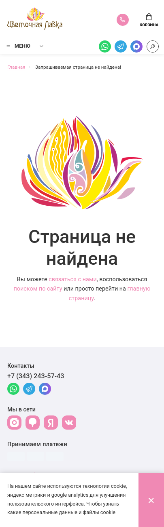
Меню (18, 46)
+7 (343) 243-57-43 (35, 376)
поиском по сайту (37, 288)
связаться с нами (73, 279)
